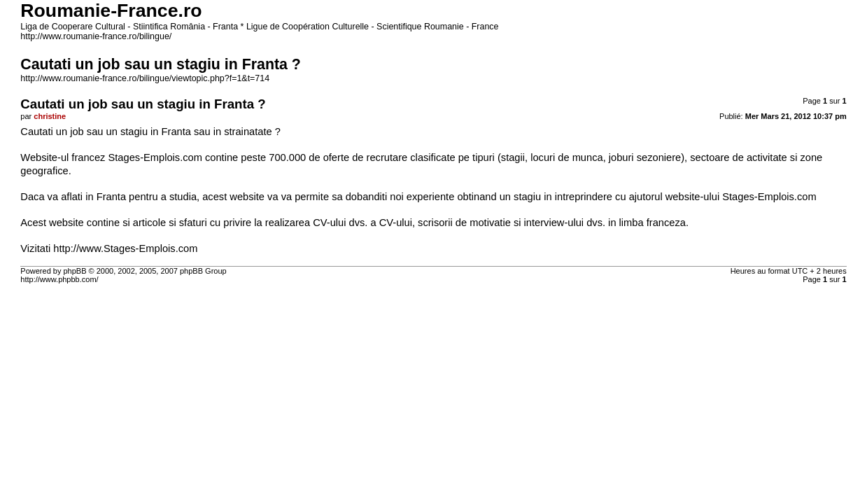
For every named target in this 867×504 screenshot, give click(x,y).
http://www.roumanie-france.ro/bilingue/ (95, 36)
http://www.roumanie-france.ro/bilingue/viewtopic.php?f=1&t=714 (144, 78)
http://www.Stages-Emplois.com (125, 248)
